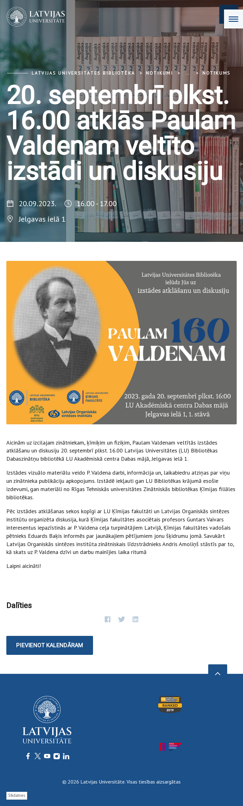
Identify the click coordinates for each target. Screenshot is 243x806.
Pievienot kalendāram (49, 645)
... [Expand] (188, 73)
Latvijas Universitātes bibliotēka (83, 73)
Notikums (216, 73)
